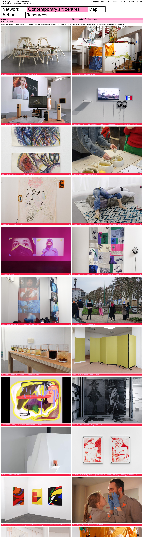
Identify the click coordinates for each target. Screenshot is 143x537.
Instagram (95, 2)
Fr (137, 2)
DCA (6, 3)
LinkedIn (115, 2)
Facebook (105, 2)
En (141, 2)
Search (131, 2)
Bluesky (123, 2)
